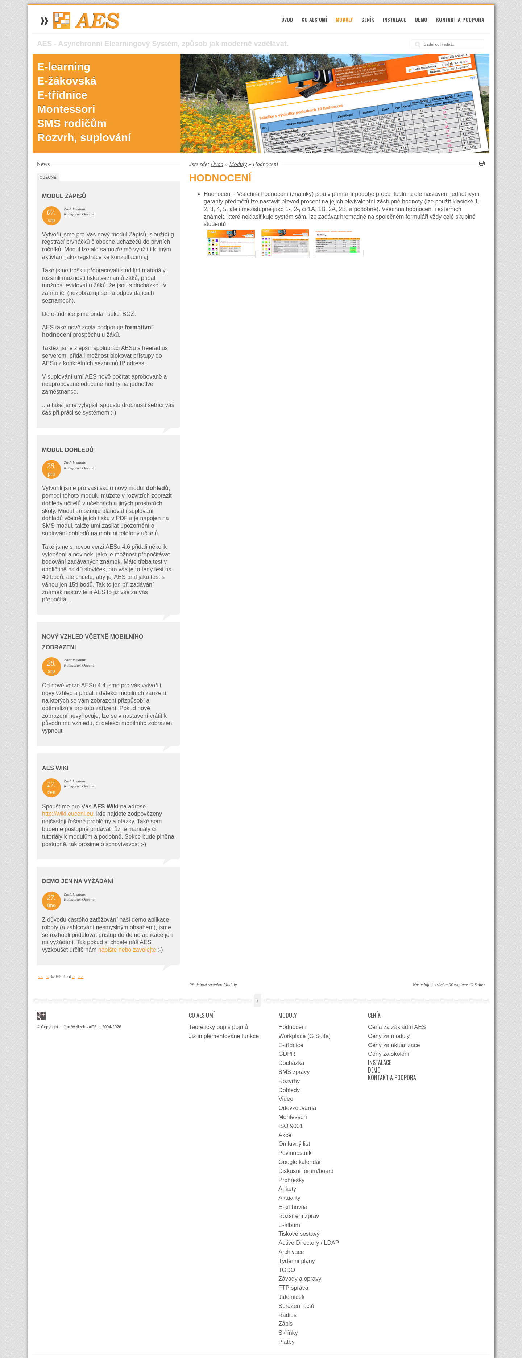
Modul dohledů (68, 450)
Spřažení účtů (296, 1306)
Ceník (367, 19)
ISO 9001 (290, 1126)
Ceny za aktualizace (394, 1045)
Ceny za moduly (389, 1036)
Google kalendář (299, 1162)
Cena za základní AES (397, 1027)
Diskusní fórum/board (306, 1171)
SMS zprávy (294, 1072)
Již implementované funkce (224, 1036)
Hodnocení (292, 1027)
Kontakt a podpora (460, 19)
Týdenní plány (296, 1261)
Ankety (287, 1189)
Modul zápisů (64, 196)
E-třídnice (62, 95)
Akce (284, 1135)
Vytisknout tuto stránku (481, 163)
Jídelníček (291, 1297)
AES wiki (55, 768)
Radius (287, 1315)
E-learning (64, 67)
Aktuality (289, 1198)
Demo (421, 19)
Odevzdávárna (297, 1108)
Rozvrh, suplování (84, 137)
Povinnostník (295, 1153)
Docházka (291, 1063)
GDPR (286, 1054)
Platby (286, 1342)
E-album (289, 1225)
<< (40, 976)
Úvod (287, 19)
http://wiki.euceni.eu (67, 814)
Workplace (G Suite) (467, 984)
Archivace (291, 1252)
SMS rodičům (72, 123)
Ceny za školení (388, 1054)
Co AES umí (314, 19)
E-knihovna (292, 1207)
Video (285, 1099)
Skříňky (288, 1333)
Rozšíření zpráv (298, 1216)
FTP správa (293, 1288)
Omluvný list (294, 1144)
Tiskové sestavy (298, 1234)
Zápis (285, 1324)
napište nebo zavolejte (126, 950)
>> (80, 976)
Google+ (41, 1016)
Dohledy (289, 1090)
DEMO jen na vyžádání (77, 881)
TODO (286, 1270)
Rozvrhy (289, 1081)
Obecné (48, 177)
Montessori (66, 109)
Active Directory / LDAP (308, 1243)
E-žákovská (66, 81)
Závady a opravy (299, 1279)
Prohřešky (291, 1180)
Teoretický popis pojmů (218, 1027)
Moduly (344, 19)
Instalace (394, 19)
